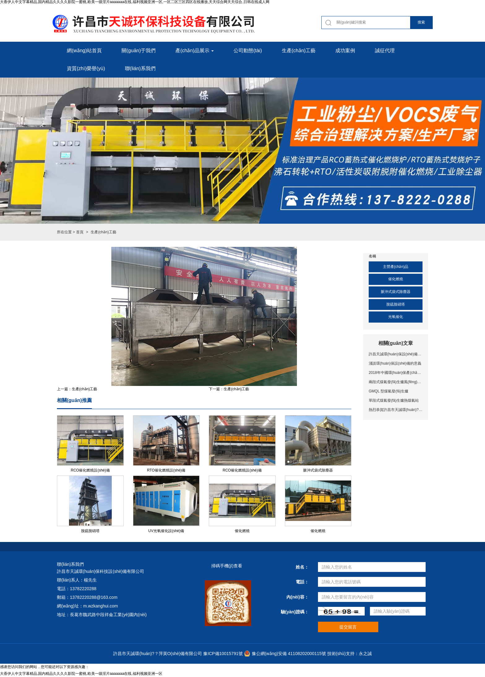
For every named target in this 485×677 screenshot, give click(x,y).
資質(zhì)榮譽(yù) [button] (86, 68)
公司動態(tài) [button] (248, 50)
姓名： (302, 567)
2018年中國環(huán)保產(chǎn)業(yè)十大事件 (396, 372)
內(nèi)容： (297, 596)
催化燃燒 (395, 279)
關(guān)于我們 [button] (139, 50)
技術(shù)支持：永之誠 (349, 653)
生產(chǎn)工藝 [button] (298, 50)
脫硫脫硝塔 (395, 304)
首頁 (80, 232)
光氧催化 (395, 317)
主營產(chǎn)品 (395, 266)
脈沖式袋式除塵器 (395, 292)
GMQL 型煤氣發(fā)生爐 (388, 391)
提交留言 (348, 626)
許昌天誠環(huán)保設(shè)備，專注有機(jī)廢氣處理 (396, 354)
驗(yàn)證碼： (294, 611)
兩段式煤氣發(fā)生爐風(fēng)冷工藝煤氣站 (396, 382)
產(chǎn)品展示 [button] (194, 50)
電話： (302, 581)
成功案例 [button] (345, 50)
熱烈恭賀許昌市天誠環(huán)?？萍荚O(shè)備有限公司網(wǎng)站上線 (396, 410)
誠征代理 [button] (385, 50)
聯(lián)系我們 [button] (140, 68)
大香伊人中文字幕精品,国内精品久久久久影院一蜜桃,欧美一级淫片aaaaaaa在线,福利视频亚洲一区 (81, 673)
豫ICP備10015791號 (223, 653)
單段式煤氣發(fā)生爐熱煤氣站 (394, 400)
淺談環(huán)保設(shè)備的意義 (395, 363)
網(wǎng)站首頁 (84, 50)
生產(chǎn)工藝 (84, 389)
